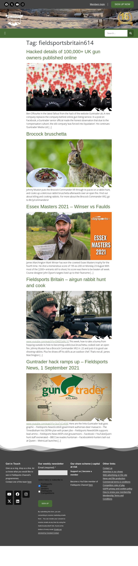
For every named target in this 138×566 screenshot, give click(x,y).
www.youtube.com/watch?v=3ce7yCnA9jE (47, 423)
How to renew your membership (117, 492)
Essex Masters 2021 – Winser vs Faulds (68, 206)
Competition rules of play (114, 485)
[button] (54, 33)
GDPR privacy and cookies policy (117, 489)
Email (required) (47, 468)
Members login (97, 4)
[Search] (130, 33)
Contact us (107, 468)
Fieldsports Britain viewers (46, 486)
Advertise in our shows (113, 471)
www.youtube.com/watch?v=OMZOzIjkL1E (47, 341)
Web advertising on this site (115, 475)
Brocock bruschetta (46, 134)
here (29, 482)
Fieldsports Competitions (47, 492)
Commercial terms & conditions (116, 482)
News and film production (114, 478)
